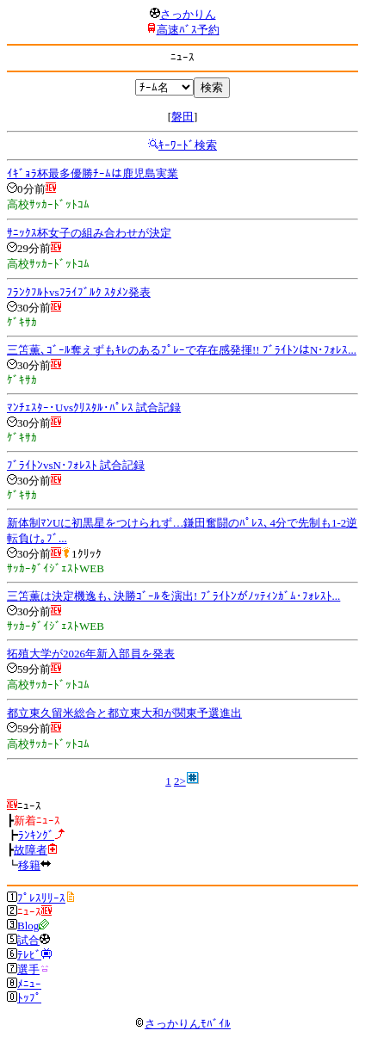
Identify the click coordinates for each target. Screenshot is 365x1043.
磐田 (182, 116)
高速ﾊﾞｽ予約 (188, 29)
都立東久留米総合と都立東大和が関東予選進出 (124, 713)
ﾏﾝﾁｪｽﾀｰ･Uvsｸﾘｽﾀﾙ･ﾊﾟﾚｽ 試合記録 (94, 407)
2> (180, 781)
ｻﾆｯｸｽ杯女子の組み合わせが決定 (89, 232)
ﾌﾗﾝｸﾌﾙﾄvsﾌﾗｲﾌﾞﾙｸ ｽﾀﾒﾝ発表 (79, 292)
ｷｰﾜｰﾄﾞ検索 (187, 145)
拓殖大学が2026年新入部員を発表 (91, 653)
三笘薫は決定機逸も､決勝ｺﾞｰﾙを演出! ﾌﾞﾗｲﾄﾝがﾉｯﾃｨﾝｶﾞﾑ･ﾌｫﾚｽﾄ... (173, 595)
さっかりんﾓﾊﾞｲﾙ (182, 1023)
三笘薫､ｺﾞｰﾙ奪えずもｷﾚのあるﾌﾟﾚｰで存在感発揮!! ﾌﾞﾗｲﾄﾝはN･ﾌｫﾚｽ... (181, 349)
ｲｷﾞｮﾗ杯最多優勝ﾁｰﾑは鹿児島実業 (92, 173)
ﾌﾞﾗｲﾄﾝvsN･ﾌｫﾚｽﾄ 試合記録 (76, 465)
